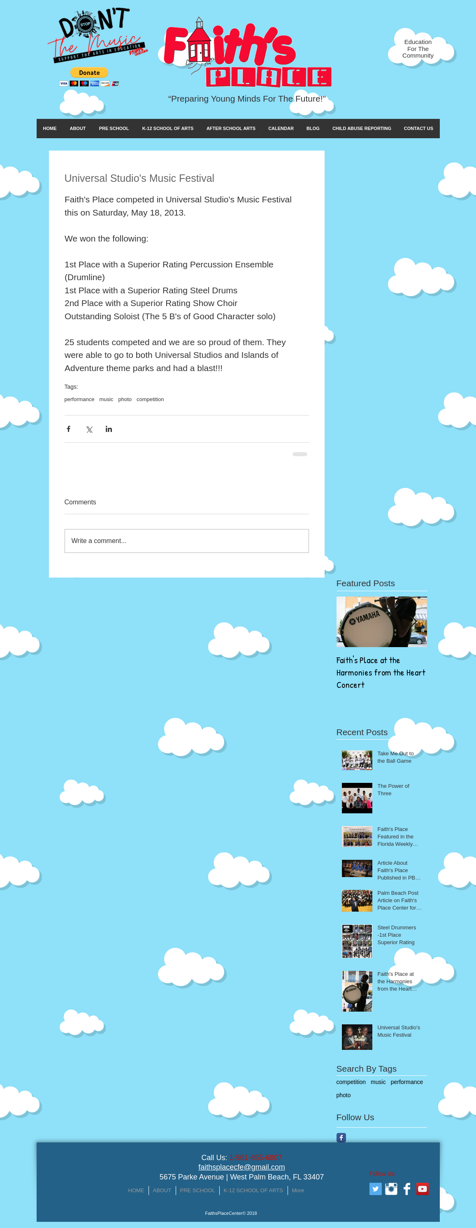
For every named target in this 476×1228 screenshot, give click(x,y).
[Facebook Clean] (407, 1189)
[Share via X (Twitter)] (89, 429)
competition (150, 399)
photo (125, 399)
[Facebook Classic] (341, 1137)
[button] (89, 76)
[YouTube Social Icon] (422, 1189)
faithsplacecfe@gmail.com (241, 1167)
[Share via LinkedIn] (109, 429)
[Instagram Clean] (391, 1189)
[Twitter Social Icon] (375, 1189)
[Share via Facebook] (68, 429)
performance (80, 399)
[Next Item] (414, 621)
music (106, 399)
